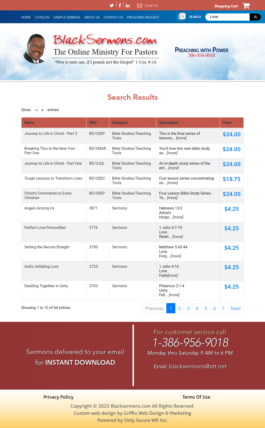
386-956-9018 (201, 55)
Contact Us (113, 17)
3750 (93, 247)
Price (227, 122)
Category (120, 122)
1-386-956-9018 (190, 342)
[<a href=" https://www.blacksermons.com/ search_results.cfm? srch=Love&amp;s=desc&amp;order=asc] (188, 122)
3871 (93, 208)
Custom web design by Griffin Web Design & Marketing (132, 413)
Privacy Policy (59, 397)
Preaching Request (143, 17)
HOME (26, 17)
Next (236, 308)
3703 (93, 286)
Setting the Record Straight (46, 247)
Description (168, 122)
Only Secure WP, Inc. (146, 420)
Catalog (42, 17)
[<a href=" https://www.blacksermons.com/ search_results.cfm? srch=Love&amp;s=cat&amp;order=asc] (132, 122)
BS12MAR (97, 148)
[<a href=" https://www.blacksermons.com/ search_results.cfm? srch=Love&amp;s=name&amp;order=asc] (54, 122)
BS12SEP (97, 133)
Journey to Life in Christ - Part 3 (50, 133)
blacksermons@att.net (197, 366)
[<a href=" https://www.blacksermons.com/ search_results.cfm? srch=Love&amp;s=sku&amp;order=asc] (97, 122)
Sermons (119, 208)
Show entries (40, 110)
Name (29, 122)
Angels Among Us (39, 208)
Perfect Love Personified (45, 227)
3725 (93, 266)
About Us (91, 17)
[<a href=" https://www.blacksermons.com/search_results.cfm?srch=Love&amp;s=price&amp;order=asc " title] (231, 122)
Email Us (151, 5)
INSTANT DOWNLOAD (80, 362)
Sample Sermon (67, 17)
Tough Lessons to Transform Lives (53, 178)
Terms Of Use (196, 397)
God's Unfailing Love (41, 266)
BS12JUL (97, 163)
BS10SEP (97, 193)
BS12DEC (97, 178)
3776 (93, 227)
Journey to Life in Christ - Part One (53, 163)
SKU (93, 122)
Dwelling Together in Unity (46, 286)
